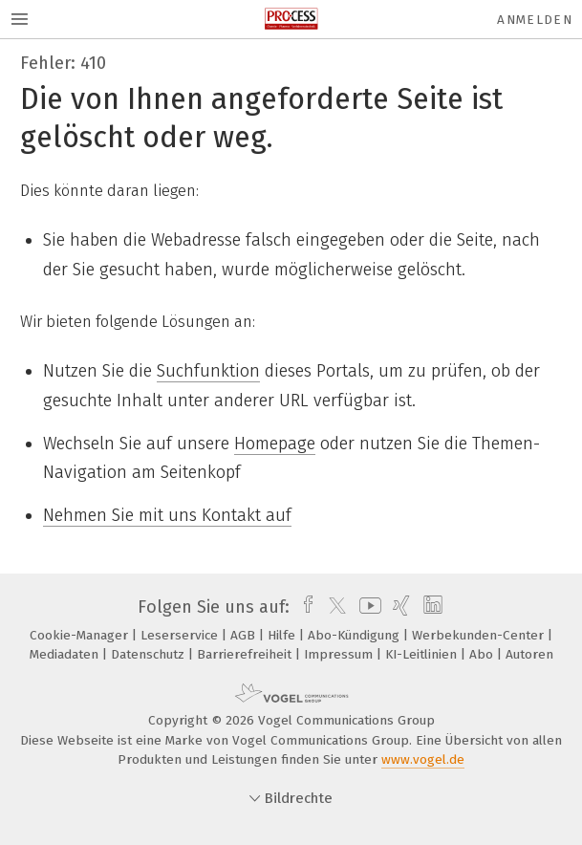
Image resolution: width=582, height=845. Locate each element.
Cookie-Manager (81, 635)
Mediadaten (66, 654)
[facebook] (303, 607)
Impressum (340, 654)
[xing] (399, 607)
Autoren (529, 654)
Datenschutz (149, 654)
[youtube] (367, 607)
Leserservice (181, 635)
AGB (244, 635)
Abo (483, 654)
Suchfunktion (208, 370)
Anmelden (534, 19)
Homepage (274, 443)
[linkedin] (430, 607)
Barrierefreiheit (246, 654)
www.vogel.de (422, 759)
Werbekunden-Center (480, 635)
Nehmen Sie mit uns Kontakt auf (167, 515)
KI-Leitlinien (423, 654)
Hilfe (283, 635)
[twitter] (332, 607)
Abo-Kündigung (355, 635)
